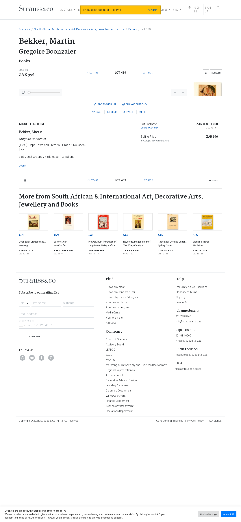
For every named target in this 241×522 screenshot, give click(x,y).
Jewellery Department (118, 481)
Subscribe (34, 432)
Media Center (113, 408)
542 (125, 331)
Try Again (151, 9)
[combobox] (24, 397)
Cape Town (183, 425)
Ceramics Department (118, 486)
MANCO (110, 455)
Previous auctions (116, 398)
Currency (134, 200)
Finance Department (117, 496)
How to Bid (181, 398)
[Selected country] (22, 420)
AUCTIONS (66, 9)
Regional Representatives (120, 465)
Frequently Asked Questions (191, 382)
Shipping (180, 393)
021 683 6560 (183, 431)
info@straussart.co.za (188, 417)
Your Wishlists (114, 413)
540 (90, 331)
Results (216, 72)
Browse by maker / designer (122, 393)
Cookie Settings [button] (208, 514)
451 (21, 331)
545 (160, 331)
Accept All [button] (228, 514)
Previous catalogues (118, 403)
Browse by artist (115, 382)
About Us (111, 418)
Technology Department (120, 501)
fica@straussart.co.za (188, 464)
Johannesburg (185, 406)
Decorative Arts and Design (121, 476)
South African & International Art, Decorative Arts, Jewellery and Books (79, 29)
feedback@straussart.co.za (191, 450)
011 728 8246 (183, 412)
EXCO (109, 450)
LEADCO (110, 445)
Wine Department (115, 491)
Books (132, 29)
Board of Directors (116, 435)
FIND (176, 9)
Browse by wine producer (120, 387)
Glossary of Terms (186, 387)
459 (56, 331)
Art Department (114, 471)
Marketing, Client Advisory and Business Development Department (143, 460)
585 (195, 331)
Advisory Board (115, 440)
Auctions (24, 29)
